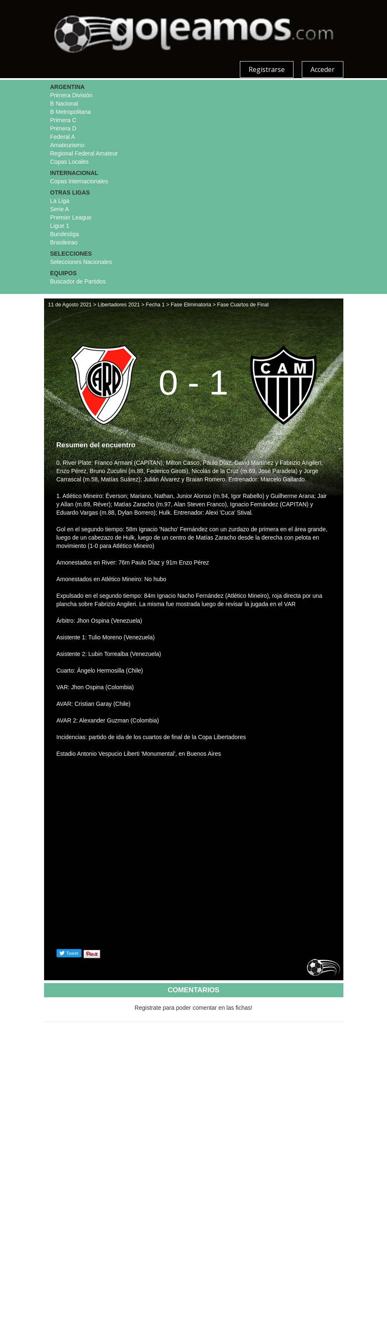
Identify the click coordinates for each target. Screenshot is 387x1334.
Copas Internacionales (79, 181)
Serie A (59, 209)
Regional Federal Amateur (84, 153)
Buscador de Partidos (78, 281)
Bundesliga (64, 234)
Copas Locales (69, 161)
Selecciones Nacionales (81, 262)
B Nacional (64, 103)
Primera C (63, 120)
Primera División (71, 95)
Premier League (71, 217)
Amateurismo (67, 145)
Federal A (62, 136)
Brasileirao (64, 242)
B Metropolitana (70, 111)
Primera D (63, 128)
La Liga (59, 200)
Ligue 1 (59, 225)
